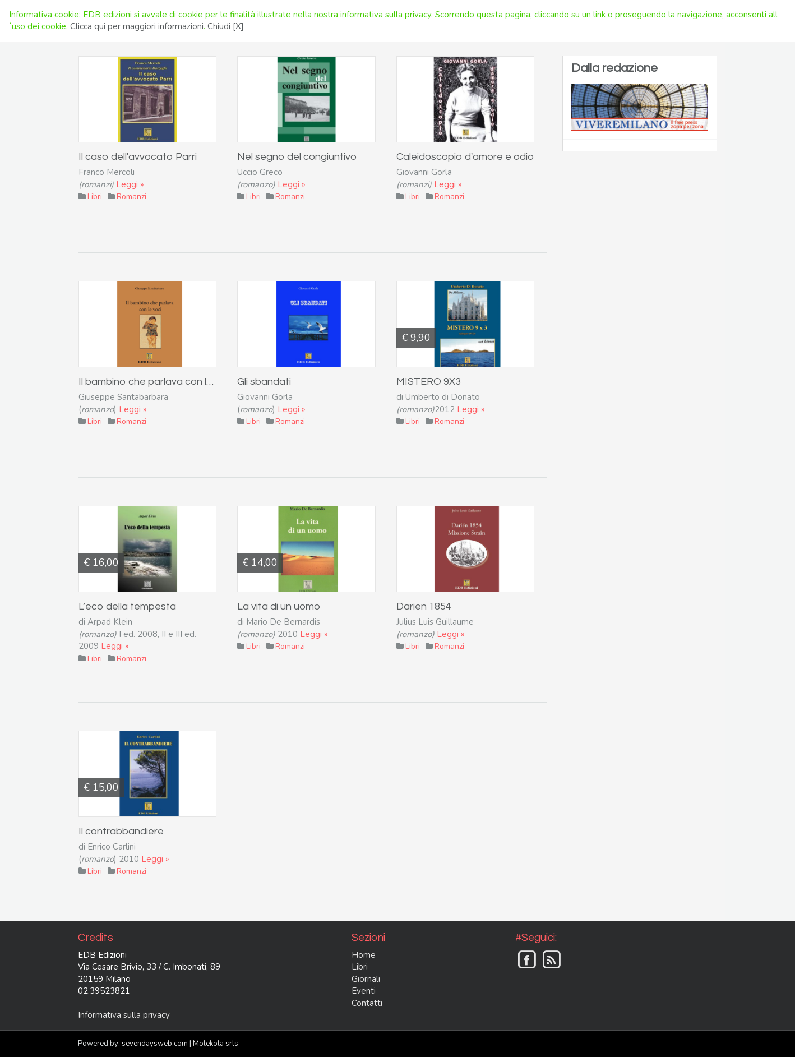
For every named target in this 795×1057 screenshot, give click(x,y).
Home (364, 955)
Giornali (366, 979)
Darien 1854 (423, 606)
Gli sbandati (264, 381)
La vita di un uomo (278, 606)
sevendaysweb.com (155, 1043)
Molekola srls (215, 1043)
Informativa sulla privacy (124, 1015)
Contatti (367, 1003)
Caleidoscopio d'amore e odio (465, 156)
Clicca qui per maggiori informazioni (137, 26)
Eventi (364, 990)
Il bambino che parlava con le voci (155, 381)
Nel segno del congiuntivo (297, 156)
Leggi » (130, 184)
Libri (360, 966)
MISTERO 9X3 (428, 381)
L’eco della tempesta (127, 606)
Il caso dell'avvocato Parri (137, 156)
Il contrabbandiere (121, 831)
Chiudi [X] (225, 26)
